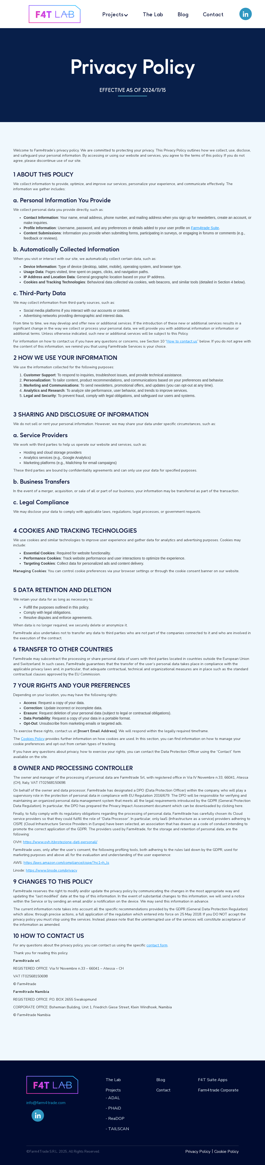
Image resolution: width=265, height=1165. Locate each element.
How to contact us (182, 341)
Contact (213, 15)
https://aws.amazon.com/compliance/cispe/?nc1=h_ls (66, 862)
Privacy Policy (197, 1151)
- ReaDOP (115, 1118)
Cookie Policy (226, 1151)
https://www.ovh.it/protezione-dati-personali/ (60, 842)
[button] (115, 14)
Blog (183, 15)
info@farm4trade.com (45, 1103)
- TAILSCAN (117, 1129)
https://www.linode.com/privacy (51, 870)
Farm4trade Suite (205, 228)
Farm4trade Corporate (218, 1090)
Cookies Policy (33, 738)
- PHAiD (113, 1108)
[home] (54, 14)
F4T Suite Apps (212, 1080)
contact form (156, 945)
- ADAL (113, 1098)
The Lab (153, 15)
